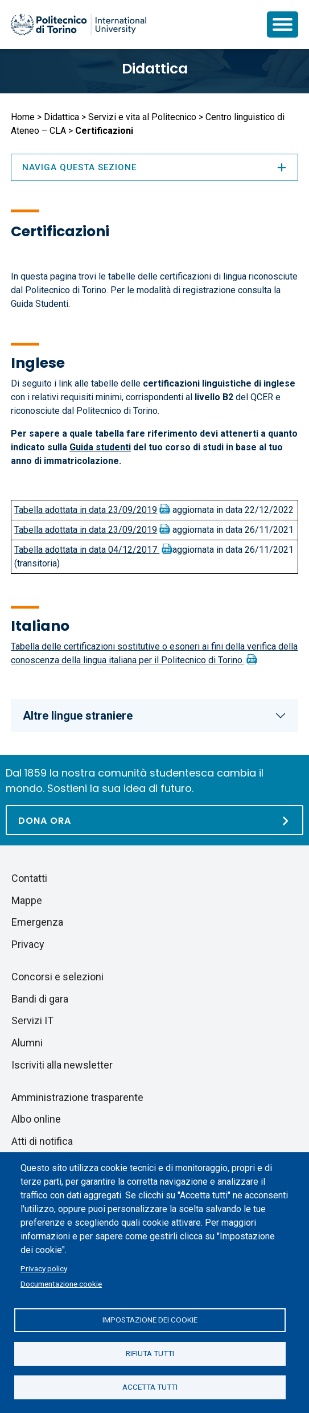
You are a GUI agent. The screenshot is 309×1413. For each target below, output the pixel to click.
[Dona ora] (154, 820)
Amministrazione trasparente (77, 1097)
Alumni (27, 1043)
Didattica (155, 69)
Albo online (36, 1119)
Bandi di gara (39, 999)
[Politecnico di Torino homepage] (78, 24)
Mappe (26, 900)
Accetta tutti (150, 1386)
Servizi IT (32, 1020)
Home (23, 117)
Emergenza (37, 922)
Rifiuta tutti (150, 1353)
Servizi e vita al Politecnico (142, 117)
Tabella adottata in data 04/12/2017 (86, 549)
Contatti (29, 878)
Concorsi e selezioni (57, 977)
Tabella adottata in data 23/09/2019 (85, 509)
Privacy (27, 944)
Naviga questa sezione (154, 167)
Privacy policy (43, 1268)
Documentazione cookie (61, 1283)
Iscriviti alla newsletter (62, 1065)
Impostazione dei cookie (149, 1319)
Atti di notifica (42, 1141)
